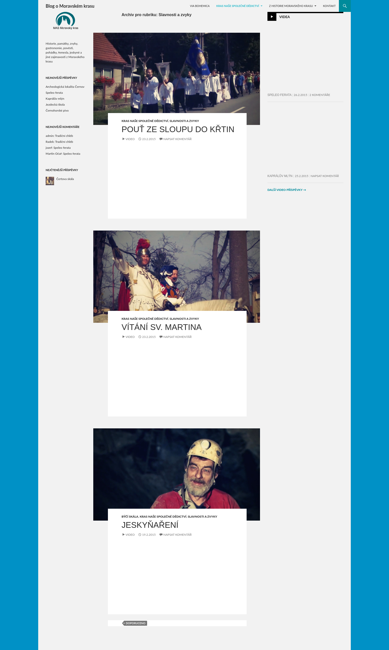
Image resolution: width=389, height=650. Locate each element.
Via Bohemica (200, 5)
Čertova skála (65, 179)
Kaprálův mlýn (279, 176)
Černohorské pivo (57, 110)
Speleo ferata (279, 95)
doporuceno (135, 623)
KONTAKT (329, 5)
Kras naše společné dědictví (237, 5)
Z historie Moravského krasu (291, 5)
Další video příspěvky (286, 190)
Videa (284, 17)
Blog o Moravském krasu (70, 6)
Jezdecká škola (55, 104)
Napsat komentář (177, 139)
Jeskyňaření (150, 525)
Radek (50, 142)
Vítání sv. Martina (162, 327)
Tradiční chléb (64, 136)
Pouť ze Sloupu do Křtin (178, 129)
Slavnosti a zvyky (184, 121)
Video (130, 139)
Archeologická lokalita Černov (65, 87)
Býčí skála (130, 516)
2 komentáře (320, 95)
